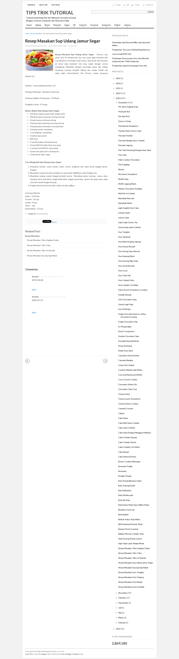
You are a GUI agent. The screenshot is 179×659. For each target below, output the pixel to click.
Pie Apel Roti (124, 116)
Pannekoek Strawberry (128, 126)
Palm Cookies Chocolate (129, 160)
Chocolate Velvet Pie (127, 384)
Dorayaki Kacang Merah (128, 341)
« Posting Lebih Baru (27, 361)
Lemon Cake (123, 217)
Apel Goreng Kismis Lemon (130, 538)
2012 (118, 629)
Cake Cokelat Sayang (127, 437)
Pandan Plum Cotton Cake (129, 131)
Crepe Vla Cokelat (126, 365)
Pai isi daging (123, 164)
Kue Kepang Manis (126, 256)
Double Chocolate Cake (128, 336)
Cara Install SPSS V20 (121, 54)
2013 (118, 98)
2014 (118, 93)
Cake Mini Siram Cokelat (128, 423)
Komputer (105, 26)
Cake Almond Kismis (127, 456)
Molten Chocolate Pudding (130, 188)
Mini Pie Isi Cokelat (126, 193)
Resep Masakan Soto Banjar (130, 582)
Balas (34, 289)
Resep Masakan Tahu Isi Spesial (41, 250)
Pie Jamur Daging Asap (128, 106)
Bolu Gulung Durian (126, 485)
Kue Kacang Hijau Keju (128, 261)
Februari (122, 622)
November (123, 593)
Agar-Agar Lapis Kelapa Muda (131, 543)
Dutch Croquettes (126, 331)
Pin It (54, 222)
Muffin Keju (123, 179)
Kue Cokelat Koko (126, 280)
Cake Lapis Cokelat (126, 428)
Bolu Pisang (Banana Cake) (129, 481)
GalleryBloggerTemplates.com (72, 654)
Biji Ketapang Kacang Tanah (130, 524)
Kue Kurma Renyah (126, 246)
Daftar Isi (55, 5)
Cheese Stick (124, 394)
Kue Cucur (123, 270)
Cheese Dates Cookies (128, 403)
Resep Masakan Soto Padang (131, 577)
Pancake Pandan (125, 135)
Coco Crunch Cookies (127, 379)
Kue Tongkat (124, 232)
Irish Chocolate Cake (127, 299)
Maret (121, 617)
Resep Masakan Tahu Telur (39, 245)
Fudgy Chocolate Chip (128, 321)
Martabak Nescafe (126, 198)
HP (74, 26)
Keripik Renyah (124, 295)
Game (66, 26)
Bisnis (46, 26)
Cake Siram (123, 418)
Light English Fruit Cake (128, 208)
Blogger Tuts (45, 654)
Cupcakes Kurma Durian (128, 355)
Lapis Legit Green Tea (127, 222)
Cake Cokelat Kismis (127, 442)
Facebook (149, 5)
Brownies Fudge (125, 466)
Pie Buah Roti (124, 111)
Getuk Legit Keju (125, 304)
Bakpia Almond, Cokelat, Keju (131, 534)
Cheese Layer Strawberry (129, 399)
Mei (120, 612)
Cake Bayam (123, 452)
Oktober (122, 598)
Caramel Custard (125, 408)
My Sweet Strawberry (127, 174)
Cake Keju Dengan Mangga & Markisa (134, 432)
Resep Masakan (36, 33)
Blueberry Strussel (126, 510)
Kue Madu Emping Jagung (129, 241)
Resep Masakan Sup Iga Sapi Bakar (42, 255)
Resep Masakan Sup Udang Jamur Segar (62, 40)
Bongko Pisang (124, 476)
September (123, 603)
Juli (120, 607)
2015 (118, 88)
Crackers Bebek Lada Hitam (130, 370)
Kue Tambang (124, 237)
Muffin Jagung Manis (127, 184)
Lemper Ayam (124, 213)
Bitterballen (123, 514)
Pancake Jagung (125, 145)
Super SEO (29, 654)
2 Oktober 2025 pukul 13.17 (51, 277)
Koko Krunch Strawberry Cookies (133, 290)
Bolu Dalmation (124, 490)
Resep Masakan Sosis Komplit (131, 587)
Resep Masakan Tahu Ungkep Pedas (43, 240)
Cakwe (121, 413)
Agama (38, 25)
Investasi (93, 26)
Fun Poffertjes (124, 309)
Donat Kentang (125, 346)
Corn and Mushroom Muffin (130, 375)
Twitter (137, 5)
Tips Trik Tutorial (50, 12)
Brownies (122, 471)
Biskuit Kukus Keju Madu (129, 519)
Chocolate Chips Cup (127, 389)
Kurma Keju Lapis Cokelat (129, 227)
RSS (128, 5)
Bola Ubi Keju (124, 500)
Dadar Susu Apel (125, 350)
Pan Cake (122, 155)
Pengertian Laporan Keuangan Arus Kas (129, 65)
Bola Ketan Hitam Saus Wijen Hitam (133, 505)
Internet (82, 26)
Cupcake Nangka (125, 360)
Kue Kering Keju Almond (129, 251)
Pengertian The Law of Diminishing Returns (131, 49)
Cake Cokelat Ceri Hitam (129, 447)
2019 (118, 78)
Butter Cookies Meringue (129, 461)
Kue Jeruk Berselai (126, 266)
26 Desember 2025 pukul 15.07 (52, 297)
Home (29, 25)
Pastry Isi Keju (124, 121)
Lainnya (127, 26)
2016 (118, 83)
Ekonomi (56, 26)
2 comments (72, 46)
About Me (43, 5)
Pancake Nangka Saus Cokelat (131, 140)
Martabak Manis (125, 203)
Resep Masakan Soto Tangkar (131, 572)
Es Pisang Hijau (124, 326)
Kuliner (117, 26)
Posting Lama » (105, 361)
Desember (123, 102)
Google (118, 5)
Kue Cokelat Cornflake (128, 285)
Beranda (31, 5)
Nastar (121, 169)
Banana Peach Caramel (128, 529)
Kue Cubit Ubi (124, 275)
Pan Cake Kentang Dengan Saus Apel (134, 150)
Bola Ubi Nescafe (125, 495)
